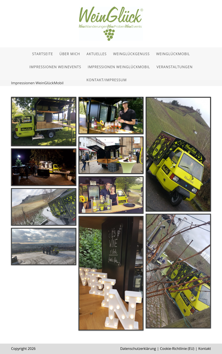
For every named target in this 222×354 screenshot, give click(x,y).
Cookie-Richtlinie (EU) (177, 348)
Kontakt (204, 348)
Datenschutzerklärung (138, 348)
